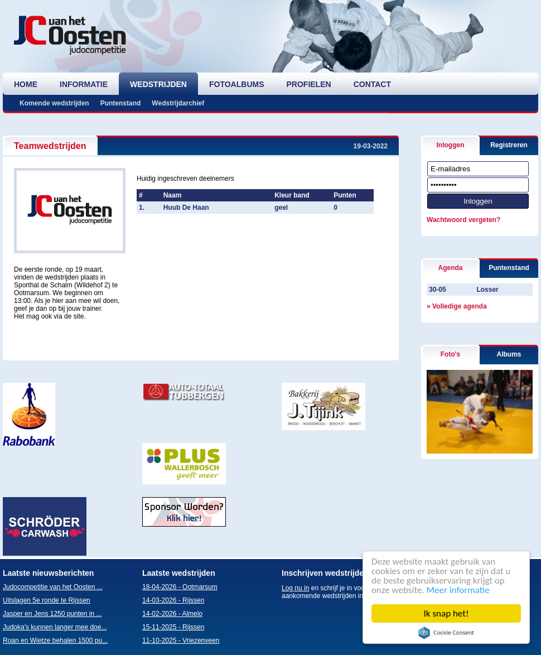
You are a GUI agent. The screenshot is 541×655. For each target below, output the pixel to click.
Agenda (450, 268)
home (25, 84)
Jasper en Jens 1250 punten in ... (52, 614)
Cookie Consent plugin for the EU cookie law (446, 633)
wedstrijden (158, 84)
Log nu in (295, 588)
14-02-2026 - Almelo (172, 614)
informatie (84, 84)
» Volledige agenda (457, 306)
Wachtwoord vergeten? (463, 220)
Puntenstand (120, 103)
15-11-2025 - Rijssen (173, 627)
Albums (508, 354)
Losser (487, 289)
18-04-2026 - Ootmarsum (180, 587)
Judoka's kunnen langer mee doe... (55, 627)
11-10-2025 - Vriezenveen (180, 640)
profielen (309, 84)
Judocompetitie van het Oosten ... (53, 587)
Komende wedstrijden (54, 103)
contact (372, 84)
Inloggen (451, 145)
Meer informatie (458, 590)
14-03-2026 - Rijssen (173, 600)
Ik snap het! (446, 613)
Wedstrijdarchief (178, 103)
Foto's (451, 354)
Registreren (509, 145)
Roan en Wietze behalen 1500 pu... (55, 640)
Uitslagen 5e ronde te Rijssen (46, 600)
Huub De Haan (186, 207)
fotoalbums (236, 84)
